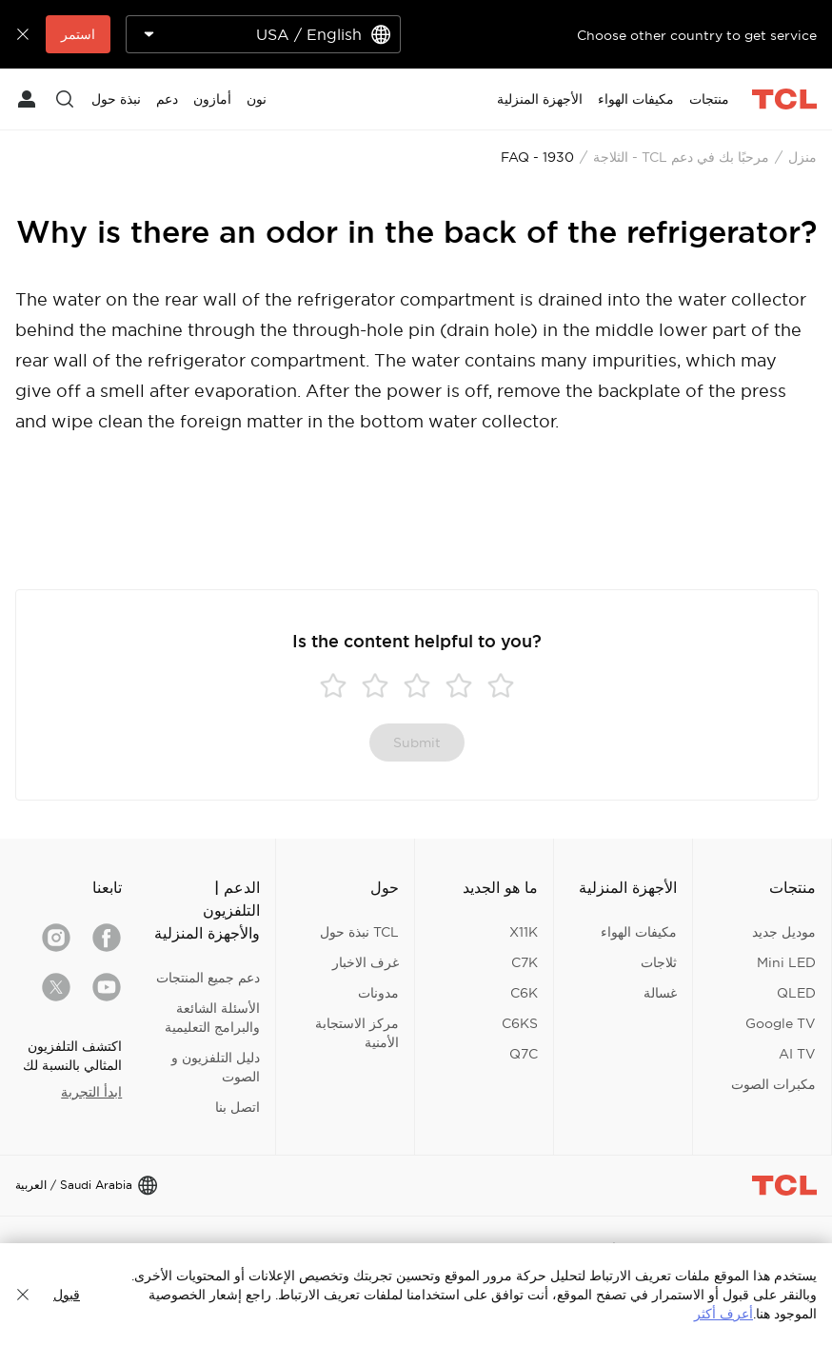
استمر (78, 34)
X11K (523, 931)
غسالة (660, 992)
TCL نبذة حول (359, 931)
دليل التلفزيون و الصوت (215, 1067)
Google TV (780, 1023)
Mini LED (786, 962)
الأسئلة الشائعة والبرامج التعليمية (212, 1018)
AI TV (797, 1053)
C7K (524, 962)
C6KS (520, 1023)
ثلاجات (659, 962)
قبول (66, 1294)
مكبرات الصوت (773, 1084)
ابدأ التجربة (91, 1091)
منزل (802, 157)
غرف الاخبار (365, 962)
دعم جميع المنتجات (208, 977)
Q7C (523, 1053)
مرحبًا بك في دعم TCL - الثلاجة (681, 157)
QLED (796, 992)
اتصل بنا (237, 1107)
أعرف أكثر (723, 1313)
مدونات (378, 992)
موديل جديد (784, 931)
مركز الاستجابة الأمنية (357, 1033)
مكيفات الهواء (639, 931)
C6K (524, 992)
